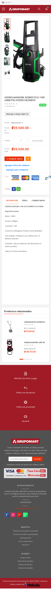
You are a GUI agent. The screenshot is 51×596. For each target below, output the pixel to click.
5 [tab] (31, 359)
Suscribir (37, 459)
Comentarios (38, 200)
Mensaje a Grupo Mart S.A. (17, 114)
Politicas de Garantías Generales (25, 531)
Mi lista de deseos (25, 564)
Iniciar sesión (25, 557)
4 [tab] (29, 359)
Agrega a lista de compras (17, 165)
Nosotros (25, 545)
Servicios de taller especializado (25, 534)
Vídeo (25, 200)
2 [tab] (24, 359)
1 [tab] (21, 359)
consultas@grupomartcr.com (25, 508)
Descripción (12, 200)
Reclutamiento (25, 538)
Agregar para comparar (17, 170)
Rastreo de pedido (25, 568)
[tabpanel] (25, 337)
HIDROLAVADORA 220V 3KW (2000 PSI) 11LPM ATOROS (34, 342)
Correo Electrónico (25, 541)
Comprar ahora (14, 159)
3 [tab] (27, 359)
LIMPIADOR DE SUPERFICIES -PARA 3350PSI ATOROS (34, 322)
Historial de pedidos (25, 561)
